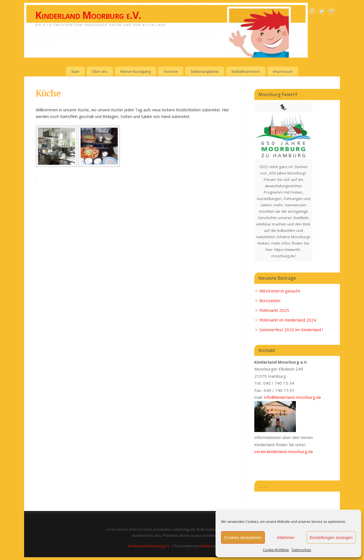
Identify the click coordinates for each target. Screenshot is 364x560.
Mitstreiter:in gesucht (279, 291)
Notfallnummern (246, 71)
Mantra (206, 546)
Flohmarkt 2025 (274, 310)
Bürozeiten (269, 300)
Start (75, 71)
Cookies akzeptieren (243, 537)
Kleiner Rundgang (135, 71)
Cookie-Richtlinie (276, 550)
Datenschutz (301, 550)
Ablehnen (285, 537)
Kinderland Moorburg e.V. (88, 15)
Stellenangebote (205, 71)
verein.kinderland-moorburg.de (283, 451)
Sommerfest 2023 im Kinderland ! (291, 329)
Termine (170, 71)
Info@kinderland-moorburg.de (292, 397)
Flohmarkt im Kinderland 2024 (287, 320)
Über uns (99, 71)
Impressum (283, 71)
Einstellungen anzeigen (331, 537)
